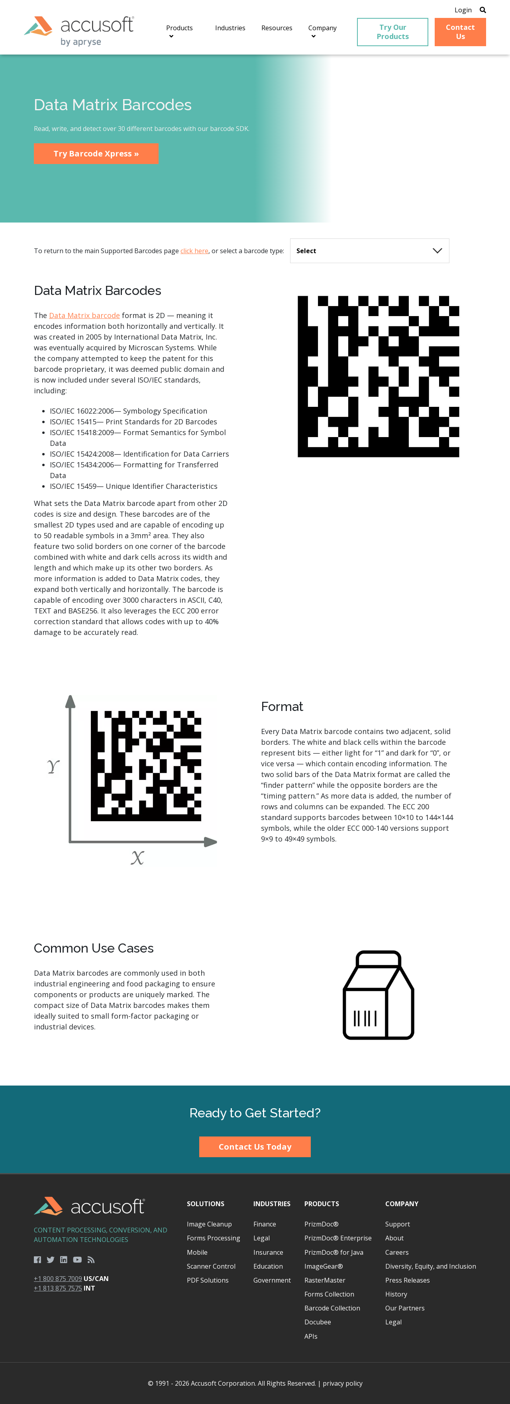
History (396, 1294)
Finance (264, 1224)
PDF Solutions (208, 1280)
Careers (397, 1252)
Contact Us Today (255, 1146)
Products (321, 1203)
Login (463, 10)
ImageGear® (323, 1266)
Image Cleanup (209, 1224)
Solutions (205, 1203)
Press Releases (407, 1280)
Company (401, 1203)
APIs (311, 1336)
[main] (255, 570)
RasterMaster (324, 1280)
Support (397, 1224)
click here (194, 250)
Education (268, 1266)
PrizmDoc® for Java (333, 1252)
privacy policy (343, 1383)
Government (272, 1280)
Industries (271, 1203)
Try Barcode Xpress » (96, 153)
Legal (261, 1238)
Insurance (268, 1252)
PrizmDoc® (321, 1224)
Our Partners (405, 1308)
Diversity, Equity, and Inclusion (430, 1266)
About (394, 1238)
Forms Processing (213, 1238)
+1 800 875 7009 (58, 1278)
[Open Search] (483, 10)
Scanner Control (211, 1266)
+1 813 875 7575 (58, 1288)
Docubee (317, 1322)
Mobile (197, 1252)
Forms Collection (329, 1294)
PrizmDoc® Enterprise (338, 1238)
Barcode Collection (332, 1308)
